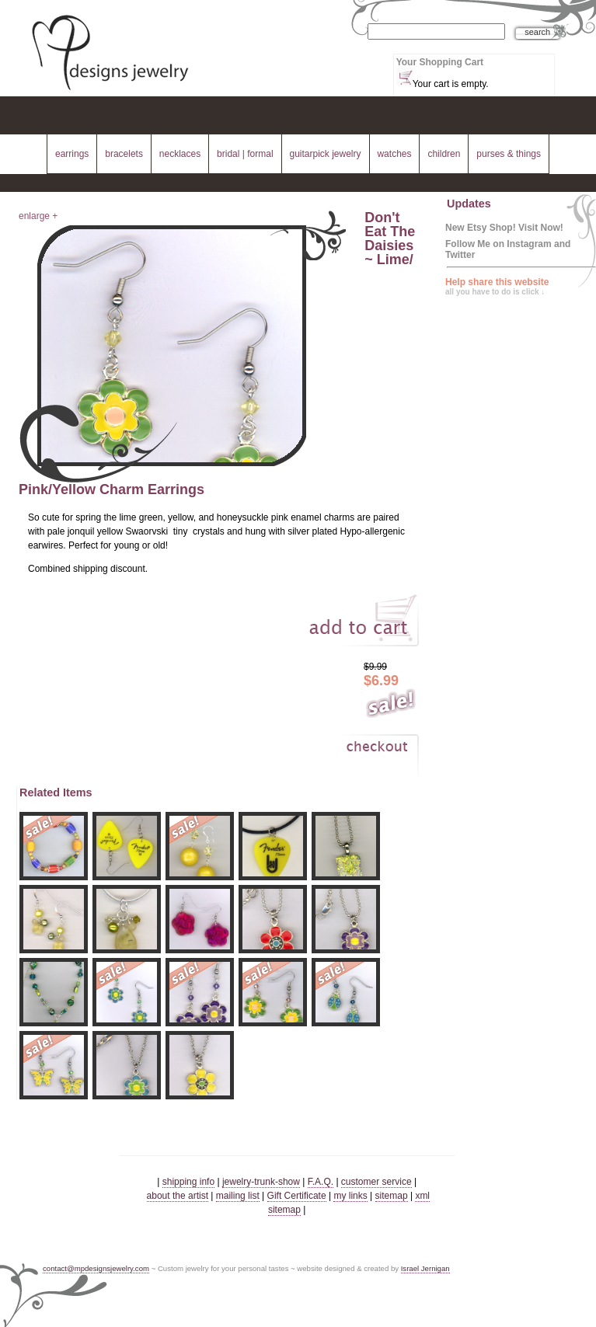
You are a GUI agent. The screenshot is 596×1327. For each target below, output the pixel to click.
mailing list (238, 1195)
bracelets (124, 153)
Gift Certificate (296, 1195)
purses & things (508, 153)
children (443, 153)
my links (350, 1195)
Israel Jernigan (425, 1268)
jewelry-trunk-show (261, 1181)
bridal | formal (245, 153)
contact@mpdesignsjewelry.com (96, 1268)
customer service (376, 1181)
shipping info (188, 1181)
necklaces (179, 153)
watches (394, 153)
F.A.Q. (320, 1181)
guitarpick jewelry (325, 153)
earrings (72, 153)
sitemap (391, 1195)
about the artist (177, 1195)
